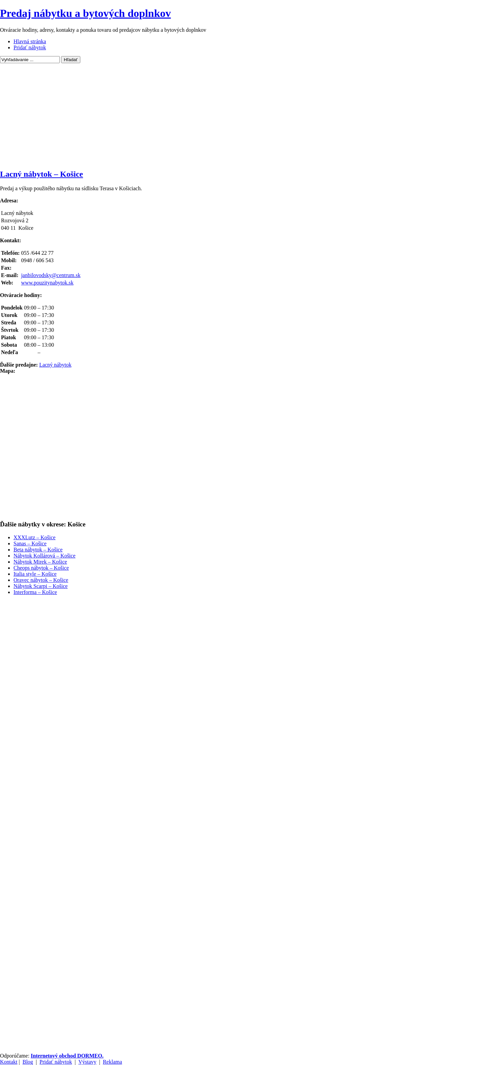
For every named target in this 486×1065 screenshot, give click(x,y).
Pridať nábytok (30, 47)
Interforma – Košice (35, 592)
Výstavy (87, 1062)
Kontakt (9, 1062)
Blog (28, 1062)
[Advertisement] (243, 115)
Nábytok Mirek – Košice (40, 562)
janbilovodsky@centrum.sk (50, 275)
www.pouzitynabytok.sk (47, 283)
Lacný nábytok (55, 365)
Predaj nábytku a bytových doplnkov (85, 13)
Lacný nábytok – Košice (41, 174)
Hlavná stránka (30, 41)
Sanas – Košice (30, 543)
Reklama (112, 1062)
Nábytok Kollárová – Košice (45, 556)
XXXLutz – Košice (34, 537)
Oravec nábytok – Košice (41, 580)
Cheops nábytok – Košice (41, 568)
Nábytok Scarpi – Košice (41, 586)
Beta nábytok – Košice (38, 549)
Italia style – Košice (35, 574)
